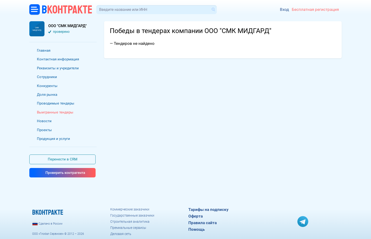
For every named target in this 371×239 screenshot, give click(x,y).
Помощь (196, 229)
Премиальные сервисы (128, 228)
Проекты (44, 130)
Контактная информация (58, 59)
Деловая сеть (120, 234)
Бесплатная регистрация (315, 9)
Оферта (195, 216)
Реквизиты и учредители (58, 68)
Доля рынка (47, 94)
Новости (44, 121)
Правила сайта (202, 222)
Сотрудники (47, 77)
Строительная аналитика (130, 221)
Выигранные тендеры (55, 112)
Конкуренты (47, 86)
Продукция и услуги (53, 139)
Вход (284, 9)
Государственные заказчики (132, 215)
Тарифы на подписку (208, 209)
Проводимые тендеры (55, 103)
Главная (43, 50)
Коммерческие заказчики (129, 209)
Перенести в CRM (62, 159)
